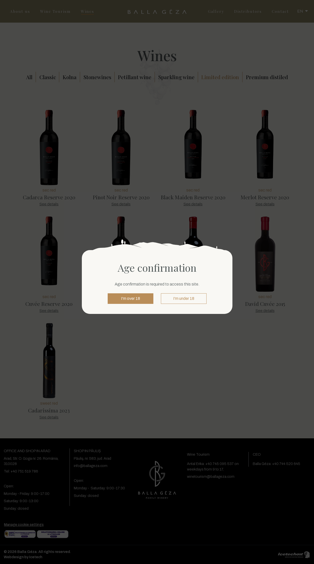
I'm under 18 (183, 298)
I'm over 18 (130, 298)
